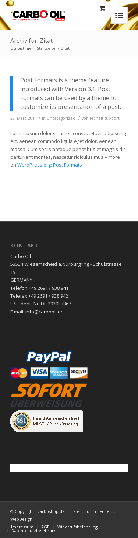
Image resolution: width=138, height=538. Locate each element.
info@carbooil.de (44, 311)
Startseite (46, 48)
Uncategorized (61, 118)
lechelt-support (105, 118)
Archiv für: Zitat (31, 41)
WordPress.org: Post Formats (49, 164)
